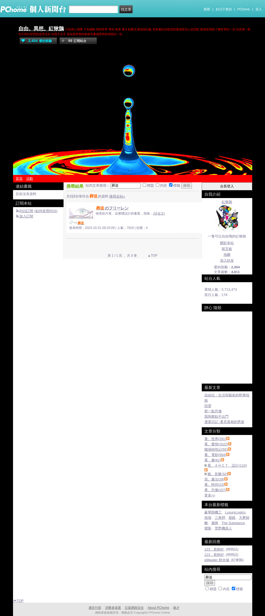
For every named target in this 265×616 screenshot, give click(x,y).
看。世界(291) (215, 439)
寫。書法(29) (214, 479)
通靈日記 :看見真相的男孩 (224, 422)
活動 (29, 178)
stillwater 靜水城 (216, 560)
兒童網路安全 (134, 608)
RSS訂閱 (26, 211)
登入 (258, 9)
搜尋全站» (117, 196)
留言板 (227, 249)
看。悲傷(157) (215, 490)
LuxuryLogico (235, 512)
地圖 (227, 255)
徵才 (176, 608)
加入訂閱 (26, 216)
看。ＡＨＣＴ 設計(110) (227, 465)
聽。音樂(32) (218, 474)
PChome (243, 9)
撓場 (207, 518)
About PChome (158, 608)
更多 (209, 495)
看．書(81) (212, 460)
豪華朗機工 (213, 512)
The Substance (233, 523)
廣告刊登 (95, 608)
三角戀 (220, 518)
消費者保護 (113, 608)
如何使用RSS (45, 211)
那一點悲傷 (213, 411)
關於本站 (227, 243)
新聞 (207, 9)
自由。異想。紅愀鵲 (41, 28)
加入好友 (227, 260)
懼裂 (207, 528)
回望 (207, 406)
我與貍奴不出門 (216, 416)
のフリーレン (112, 208)
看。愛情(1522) (216, 444)
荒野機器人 (223, 528)
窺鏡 (232, 518)
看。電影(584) (215, 455)
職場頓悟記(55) (216, 449)
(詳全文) (159, 213)
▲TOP (152, 255)
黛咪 (214, 523)
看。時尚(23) (214, 485)
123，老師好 (214, 549)
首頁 (19, 178)
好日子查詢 (224, 9)
